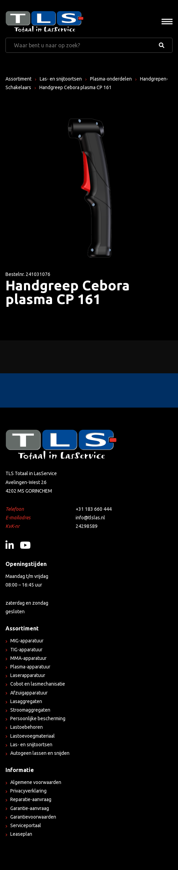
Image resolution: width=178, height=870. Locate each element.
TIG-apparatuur (26, 649)
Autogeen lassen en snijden (39, 753)
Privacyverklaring (28, 791)
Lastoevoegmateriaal (32, 736)
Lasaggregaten (26, 701)
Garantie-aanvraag (29, 808)
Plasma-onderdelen (111, 79)
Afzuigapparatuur (29, 693)
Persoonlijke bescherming (37, 718)
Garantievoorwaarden (33, 817)
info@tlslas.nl (90, 517)
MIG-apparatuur (26, 640)
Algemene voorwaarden (35, 782)
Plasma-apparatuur (30, 666)
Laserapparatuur (27, 675)
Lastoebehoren (26, 727)
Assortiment (18, 79)
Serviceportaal (25, 825)
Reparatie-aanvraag (30, 799)
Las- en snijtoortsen (61, 79)
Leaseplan (21, 834)
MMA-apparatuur (28, 658)
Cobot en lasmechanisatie (37, 684)
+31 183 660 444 (94, 509)
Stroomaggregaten (30, 710)
